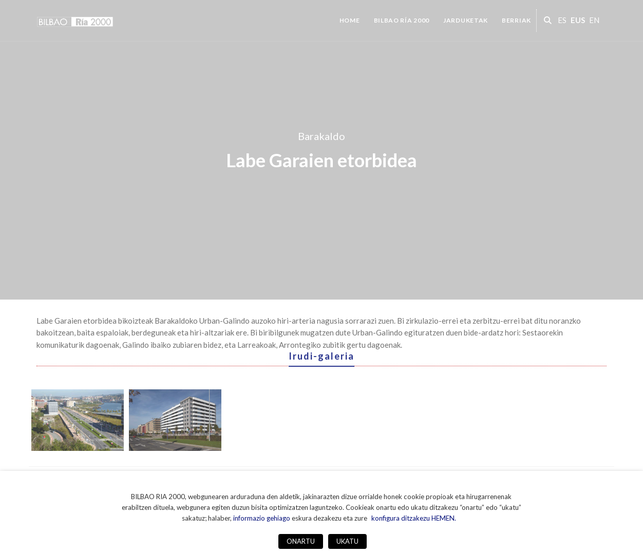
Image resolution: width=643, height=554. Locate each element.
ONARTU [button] (301, 541)
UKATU (347, 541)
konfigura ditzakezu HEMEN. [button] (413, 518)
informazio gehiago (261, 518)
